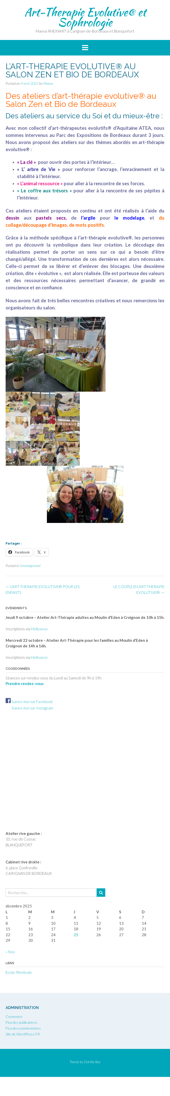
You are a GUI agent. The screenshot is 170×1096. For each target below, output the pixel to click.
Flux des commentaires (23, 1028)
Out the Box (92, 1062)
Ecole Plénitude (19, 972)
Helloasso (39, 629)
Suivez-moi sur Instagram (29, 708)
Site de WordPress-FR (23, 1034)
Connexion (14, 1016)
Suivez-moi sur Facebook (29, 701)
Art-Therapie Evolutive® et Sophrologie (85, 17)
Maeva (48, 83)
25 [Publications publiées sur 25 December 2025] (76, 934)
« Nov (10, 951)
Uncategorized (30, 565)
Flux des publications (21, 1022)
